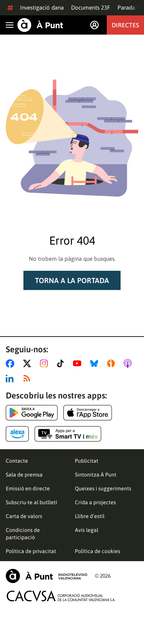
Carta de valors (24, 516)
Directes (125, 25)
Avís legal (86, 530)
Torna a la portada (72, 280)
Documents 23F (90, 7)
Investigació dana (42, 7)
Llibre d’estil (89, 516)
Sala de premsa (24, 475)
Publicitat (86, 461)
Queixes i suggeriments (103, 488)
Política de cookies (97, 551)
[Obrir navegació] (9, 25)
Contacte (17, 461)
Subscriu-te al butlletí (31, 502)
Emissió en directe (28, 488)
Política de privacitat (31, 551)
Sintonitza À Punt (95, 475)
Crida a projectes (95, 502)
